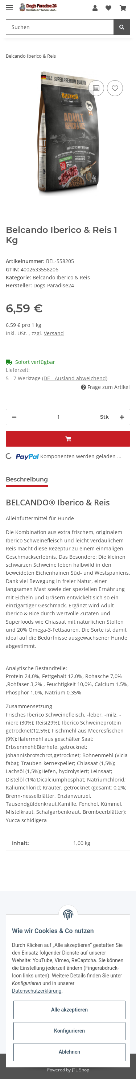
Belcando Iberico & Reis (61, 277)
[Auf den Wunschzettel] (115, 88)
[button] (95, 8)
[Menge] (58, 417)
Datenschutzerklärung (36, 991)
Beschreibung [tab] (27, 479)
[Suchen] (60, 27)
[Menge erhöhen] (122, 417)
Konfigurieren (69, 1031)
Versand (54, 333)
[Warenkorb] (123, 8)
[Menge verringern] (14, 417)
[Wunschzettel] (108, 8)
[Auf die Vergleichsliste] (96, 88)
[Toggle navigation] (9, 4)
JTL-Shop (80, 1070)
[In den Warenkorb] (68, 439)
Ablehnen (69, 1052)
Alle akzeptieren (69, 1010)
